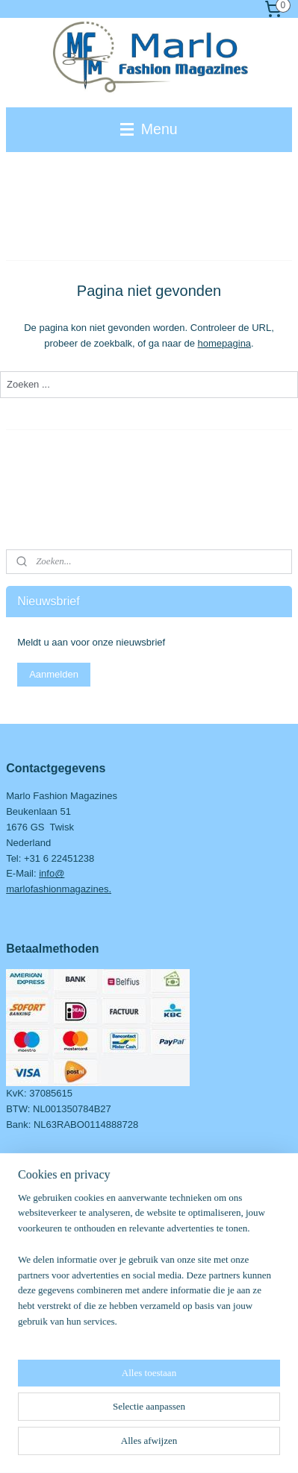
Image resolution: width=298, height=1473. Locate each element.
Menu (148, 129)
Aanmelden (53, 674)
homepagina (225, 343)
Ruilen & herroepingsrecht (62, 1289)
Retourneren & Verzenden (62, 1273)
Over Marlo (30, 1211)
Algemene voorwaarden (57, 1242)
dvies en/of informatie (59, 1227)
